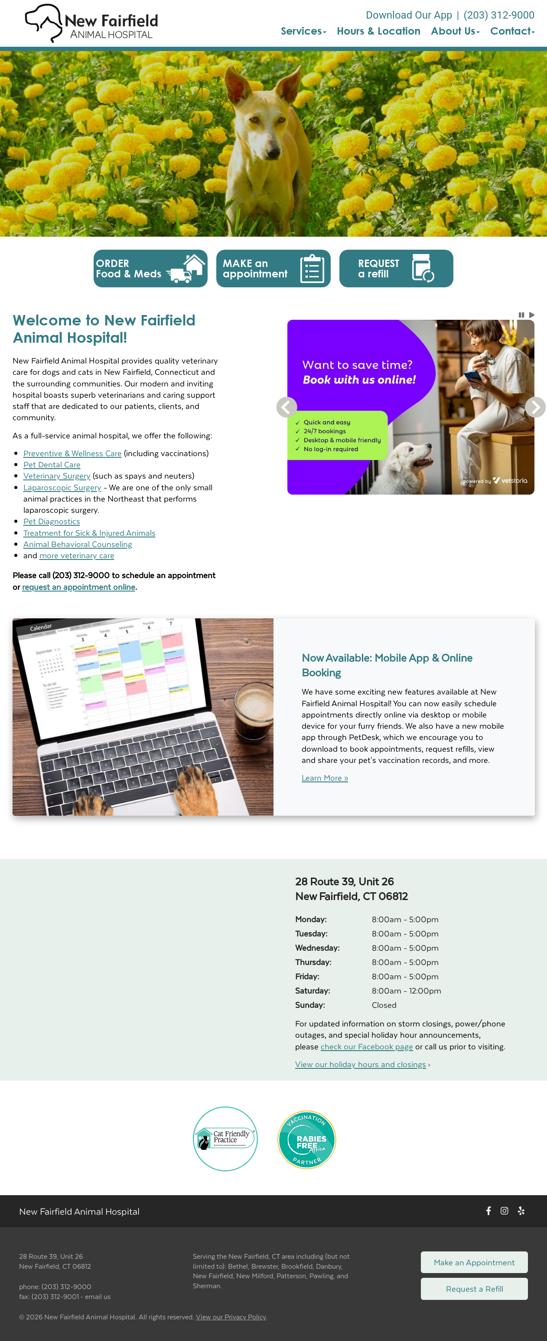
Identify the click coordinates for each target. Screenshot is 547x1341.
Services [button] (303, 31)
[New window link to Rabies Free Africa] (306, 1138)
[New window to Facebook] (488, 1211)
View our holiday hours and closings (360, 1064)
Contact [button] (512, 31)
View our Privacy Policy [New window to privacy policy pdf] (231, 1317)
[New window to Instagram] (504, 1211)
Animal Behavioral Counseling (77, 543)
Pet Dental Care (52, 464)
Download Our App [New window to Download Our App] (409, 15)
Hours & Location (378, 31)
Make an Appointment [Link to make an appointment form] (474, 1262)
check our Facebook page (367, 1046)
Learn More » (325, 777)
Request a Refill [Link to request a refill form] (474, 1288)
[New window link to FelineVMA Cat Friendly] (225, 1138)
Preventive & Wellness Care (72, 453)
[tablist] (411, 504)
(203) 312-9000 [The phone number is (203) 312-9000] (498, 15)
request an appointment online (78, 586)
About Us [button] (455, 31)
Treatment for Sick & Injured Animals (89, 532)
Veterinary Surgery (57, 475)
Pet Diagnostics (51, 521)
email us (98, 1296)
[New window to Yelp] (521, 1211)
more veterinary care (76, 555)
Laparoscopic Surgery (62, 487)
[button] (91, 23)
